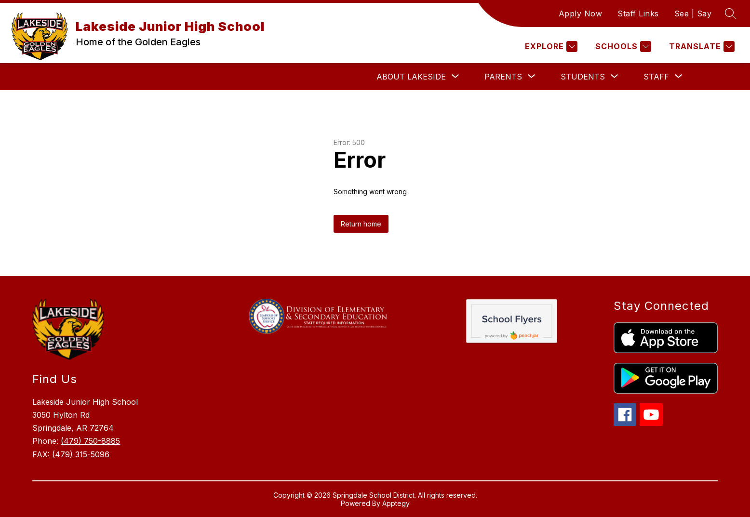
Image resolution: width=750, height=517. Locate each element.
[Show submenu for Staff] (656, 76)
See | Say (693, 13)
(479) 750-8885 (90, 441)
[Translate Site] (701, 46)
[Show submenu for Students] (583, 76)
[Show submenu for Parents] (503, 76)
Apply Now (581, 13)
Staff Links (638, 13)
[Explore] (549, 46)
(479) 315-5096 (80, 454)
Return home (361, 224)
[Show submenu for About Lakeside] (411, 76)
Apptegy (396, 503)
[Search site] (731, 13)
